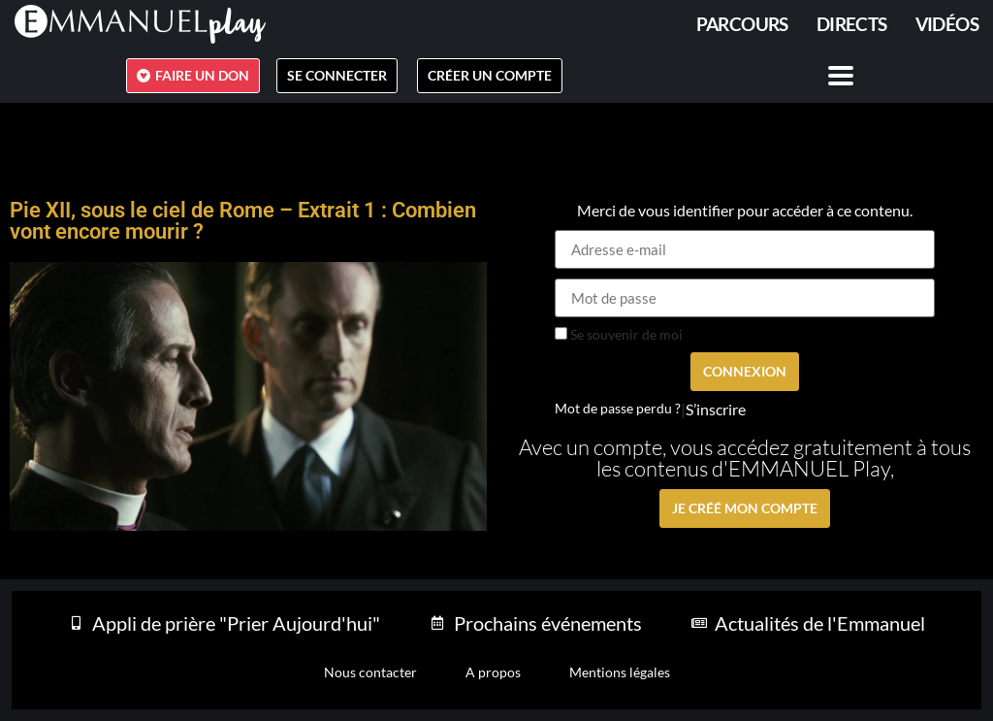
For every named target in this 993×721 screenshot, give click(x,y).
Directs (852, 24)
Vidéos (946, 24)
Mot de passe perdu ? (618, 408)
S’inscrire (716, 409)
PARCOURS (742, 24)
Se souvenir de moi (619, 335)
